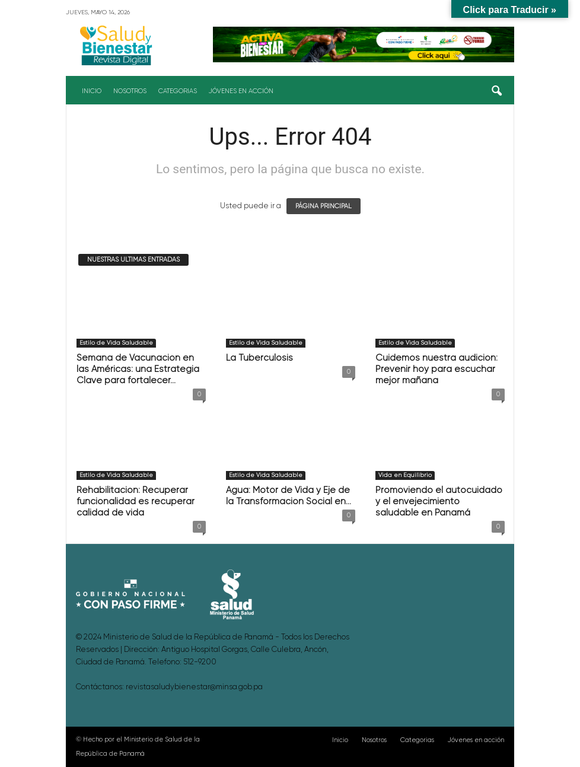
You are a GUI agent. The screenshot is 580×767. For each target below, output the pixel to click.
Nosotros (129, 91)
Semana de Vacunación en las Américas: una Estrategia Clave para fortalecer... (138, 369)
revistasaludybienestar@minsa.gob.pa (194, 687)
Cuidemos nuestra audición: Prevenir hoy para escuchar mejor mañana (436, 369)
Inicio (91, 91)
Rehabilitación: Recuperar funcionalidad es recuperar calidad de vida (136, 501)
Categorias (177, 91)
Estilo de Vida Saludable (116, 343)
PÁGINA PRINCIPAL (323, 206)
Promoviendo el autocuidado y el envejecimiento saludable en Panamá (438, 501)
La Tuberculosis (259, 358)
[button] (496, 91)
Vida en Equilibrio (405, 475)
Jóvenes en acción (241, 91)
